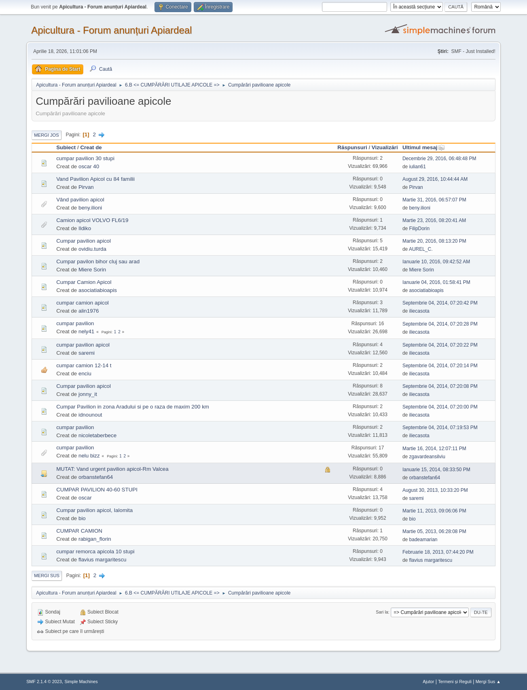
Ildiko (84, 228)
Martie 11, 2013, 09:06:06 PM (434, 511)
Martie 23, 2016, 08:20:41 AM (434, 220)
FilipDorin (419, 228)
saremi (86, 353)
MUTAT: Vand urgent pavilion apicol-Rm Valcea (112, 469)
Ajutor (428, 681)
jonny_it (87, 394)
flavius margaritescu (102, 560)
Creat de (91, 147)
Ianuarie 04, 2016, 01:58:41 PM (436, 282)
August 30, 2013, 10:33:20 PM (435, 490)
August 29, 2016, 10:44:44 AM (435, 179)
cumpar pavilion (75, 323)
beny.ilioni (90, 208)
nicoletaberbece (97, 435)
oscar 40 (88, 166)
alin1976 (88, 311)
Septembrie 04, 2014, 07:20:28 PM (440, 324)
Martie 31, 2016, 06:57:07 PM (434, 200)
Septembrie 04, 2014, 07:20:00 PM (440, 407)
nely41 (86, 331)
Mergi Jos (46, 135)
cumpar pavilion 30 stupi (85, 158)
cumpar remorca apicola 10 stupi (95, 551)
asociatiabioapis (97, 290)
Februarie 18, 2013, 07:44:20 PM (438, 552)
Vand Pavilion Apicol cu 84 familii (95, 179)
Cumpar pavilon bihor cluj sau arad (98, 261)
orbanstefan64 (95, 477)
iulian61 (417, 166)
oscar (85, 498)
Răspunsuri (352, 147)
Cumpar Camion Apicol (83, 282)
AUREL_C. (421, 249)
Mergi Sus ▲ (488, 681)
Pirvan (86, 187)
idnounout (90, 415)
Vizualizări (385, 147)
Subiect (66, 147)
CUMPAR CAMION (79, 531)
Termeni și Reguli (455, 681)
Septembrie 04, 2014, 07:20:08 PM (440, 386)
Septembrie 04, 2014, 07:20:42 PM (440, 303)
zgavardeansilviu (427, 456)
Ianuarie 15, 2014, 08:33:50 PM (436, 469)
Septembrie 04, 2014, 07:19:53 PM (440, 427)
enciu (84, 373)
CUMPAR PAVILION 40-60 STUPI (97, 490)
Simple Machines (80, 681)
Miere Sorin (92, 270)
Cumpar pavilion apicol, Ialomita (94, 510)
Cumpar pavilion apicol (83, 241)
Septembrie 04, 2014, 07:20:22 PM (440, 345)
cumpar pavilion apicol (83, 345)
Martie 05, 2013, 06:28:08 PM (434, 531)
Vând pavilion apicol (80, 200)
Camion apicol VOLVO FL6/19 (92, 220)
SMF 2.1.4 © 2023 (44, 681)
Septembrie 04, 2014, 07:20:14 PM (440, 365)
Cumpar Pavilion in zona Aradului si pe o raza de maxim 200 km (132, 407)
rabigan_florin (94, 539)
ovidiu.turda (92, 249)
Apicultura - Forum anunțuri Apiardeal (111, 30)
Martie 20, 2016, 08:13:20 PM (434, 241)
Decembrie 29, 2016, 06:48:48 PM (439, 158)
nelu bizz (89, 456)
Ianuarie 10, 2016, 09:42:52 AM (436, 262)
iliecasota (419, 311)
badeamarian (423, 539)
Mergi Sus (46, 575)
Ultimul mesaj (423, 147)
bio (82, 518)
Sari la (382, 612)
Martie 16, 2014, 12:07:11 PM (434, 448)
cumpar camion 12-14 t (83, 365)
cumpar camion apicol (82, 303)
